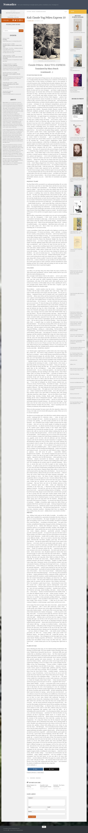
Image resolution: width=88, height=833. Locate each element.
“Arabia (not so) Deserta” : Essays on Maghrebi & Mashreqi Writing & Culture (77, 168)
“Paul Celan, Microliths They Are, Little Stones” (77, 268)
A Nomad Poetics (73, 338)
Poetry (29, 11)
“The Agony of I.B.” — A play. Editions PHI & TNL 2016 (76, 212)
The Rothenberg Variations (76, 376)
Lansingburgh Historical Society (9, 76)
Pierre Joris (31, 20)
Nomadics (9, 4)
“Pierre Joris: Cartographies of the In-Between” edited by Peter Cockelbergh (77, 320)
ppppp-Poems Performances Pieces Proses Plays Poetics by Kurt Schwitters (77, 366)
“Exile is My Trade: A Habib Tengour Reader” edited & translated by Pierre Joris (76, 302)
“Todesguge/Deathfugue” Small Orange (76, 43)
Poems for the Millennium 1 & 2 (76, 360)
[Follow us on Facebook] (13, 20)
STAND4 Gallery (6, 51)
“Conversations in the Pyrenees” (77, 112)
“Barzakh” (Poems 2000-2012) (76, 183)
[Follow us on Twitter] (15, 20)
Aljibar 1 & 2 (72, 342)
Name (29, 807)
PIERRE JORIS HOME (13, 24)
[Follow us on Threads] (22, 20)
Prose (33, 11)
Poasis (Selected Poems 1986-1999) (77, 356)
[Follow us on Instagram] (17, 20)
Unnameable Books (7, 59)
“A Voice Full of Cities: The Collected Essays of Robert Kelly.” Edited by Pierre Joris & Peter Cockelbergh (77, 132)
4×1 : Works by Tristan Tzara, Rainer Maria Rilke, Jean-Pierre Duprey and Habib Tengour (76, 333)
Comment (30, 797)
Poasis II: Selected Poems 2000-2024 (77, 26)
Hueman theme (20, 830)
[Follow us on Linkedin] (20, 20)
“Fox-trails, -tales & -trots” (75, 197)
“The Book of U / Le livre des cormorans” (76, 230)
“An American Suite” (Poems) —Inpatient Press (76, 151)
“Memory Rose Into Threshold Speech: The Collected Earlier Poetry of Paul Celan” (76, 251)
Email (49, 807)
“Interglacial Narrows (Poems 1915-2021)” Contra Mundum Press (77, 62)
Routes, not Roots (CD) (74, 371)
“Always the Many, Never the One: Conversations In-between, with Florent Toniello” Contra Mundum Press (77, 83)
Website (30, 811)
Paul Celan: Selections (74, 352)
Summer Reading (41, 11)
